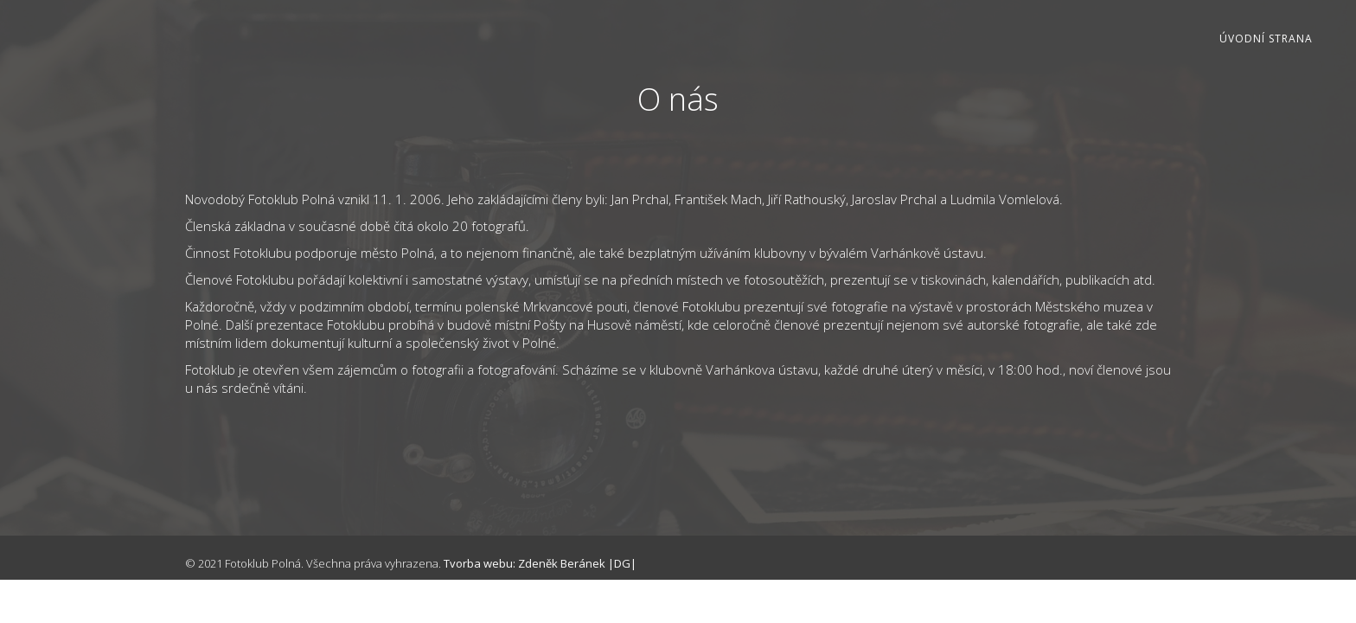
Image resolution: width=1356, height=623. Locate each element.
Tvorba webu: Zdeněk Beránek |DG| (540, 563)
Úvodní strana (1266, 38)
